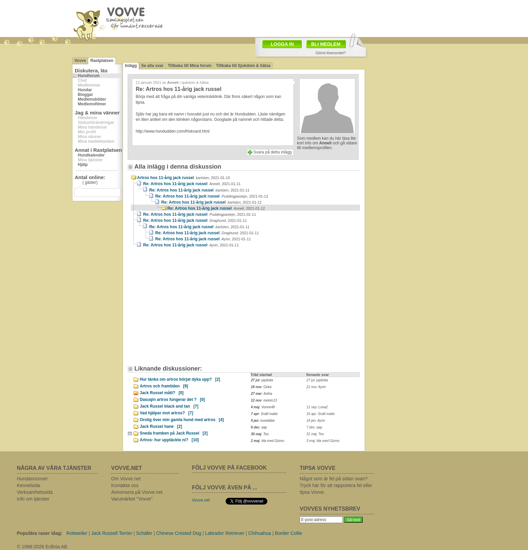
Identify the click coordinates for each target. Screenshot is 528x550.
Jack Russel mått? (162, 392)
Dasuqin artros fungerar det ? (172, 399)
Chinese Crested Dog (178, 533)
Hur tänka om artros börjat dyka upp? (180, 379)
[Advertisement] (188, 310)
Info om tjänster (33, 499)
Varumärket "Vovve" (132, 499)
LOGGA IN (282, 44)
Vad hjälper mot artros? (166, 413)
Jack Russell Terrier (111, 533)
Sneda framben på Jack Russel (173, 433)
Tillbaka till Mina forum (189, 65)
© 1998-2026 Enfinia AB (42, 546)
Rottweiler (76, 533)
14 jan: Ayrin (315, 420)
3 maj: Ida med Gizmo (322, 441)
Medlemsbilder (92, 99)
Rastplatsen (101, 60)
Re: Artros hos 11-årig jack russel (192, 183)
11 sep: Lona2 (317, 407)
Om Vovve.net (126, 478)
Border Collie (288, 533)
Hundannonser (32, 478)
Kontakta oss (124, 485)
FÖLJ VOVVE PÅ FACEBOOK (229, 468)
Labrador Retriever (224, 533)
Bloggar (85, 94)
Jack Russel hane (161, 426)
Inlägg (131, 65)
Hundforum (89, 75)
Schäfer (144, 533)
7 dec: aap (314, 427)
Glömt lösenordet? (331, 53)
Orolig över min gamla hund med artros (182, 419)
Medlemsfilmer (92, 104)
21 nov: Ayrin (316, 387)
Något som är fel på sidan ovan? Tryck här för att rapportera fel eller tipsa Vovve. (336, 485)
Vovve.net (201, 500)
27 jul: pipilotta (317, 380)
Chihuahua (259, 533)
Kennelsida (28, 485)
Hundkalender (91, 155)
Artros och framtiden (164, 386)
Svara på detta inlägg (273, 152)
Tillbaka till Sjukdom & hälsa (243, 65)
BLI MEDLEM (325, 44)
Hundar (85, 90)
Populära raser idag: (39, 533)
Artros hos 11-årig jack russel (183, 177)
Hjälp (83, 164)
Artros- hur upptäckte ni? (169, 440)
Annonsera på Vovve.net (137, 492)
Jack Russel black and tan (169, 406)
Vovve (80, 60)
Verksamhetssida (35, 492)
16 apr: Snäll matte (320, 414)
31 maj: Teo (315, 434)
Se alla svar (152, 65)
